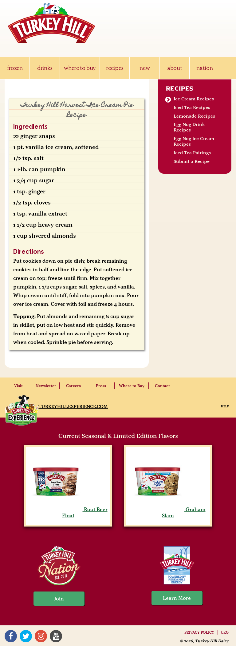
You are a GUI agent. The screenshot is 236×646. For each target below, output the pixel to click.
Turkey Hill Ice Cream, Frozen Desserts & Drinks (52, 23)
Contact (162, 385)
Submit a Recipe (192, 161)
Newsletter (46, 385)
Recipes (180, 88)
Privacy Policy (199, 632)
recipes (115, 67)
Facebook (11, 636)
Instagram (41, 636)
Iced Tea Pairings (192, 152)
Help (225, 406)
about (174, 67)
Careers (73, 385)
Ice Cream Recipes (194, 99)
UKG (225, 632)
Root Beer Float (68, 512)
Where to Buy (131, 385)
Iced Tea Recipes (192, 107)
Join (59, 599)
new (145, 67)
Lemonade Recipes (194, 116)
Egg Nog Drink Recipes (189, 127)
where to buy (80, 67)
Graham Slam (168, 512)
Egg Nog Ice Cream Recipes (194, 141)
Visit (18, 385)
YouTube (56, 636)
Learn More (177, 598)
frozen (15, 67)
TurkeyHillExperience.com (73, 406)
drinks (45, 67)
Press (101, 385)
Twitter (26, 636)
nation (204, 67)
